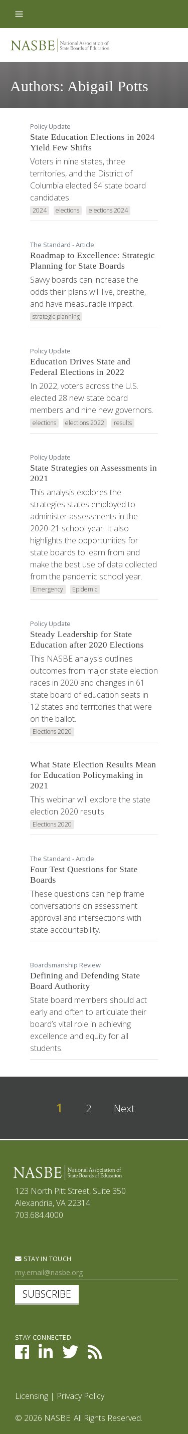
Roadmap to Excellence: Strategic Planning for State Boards (92, 260)
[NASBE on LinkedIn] (46, 1354)
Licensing (31, 1395)
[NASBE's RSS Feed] (95, 1354)
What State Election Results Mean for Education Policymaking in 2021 (93, 774)
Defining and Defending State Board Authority (85, 980)
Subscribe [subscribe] (47, 1294)
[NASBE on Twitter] (70, 1354)
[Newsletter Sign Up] (96, 1273)
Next (124, 1108)
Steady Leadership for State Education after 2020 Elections (87, 639)
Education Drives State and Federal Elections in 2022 (80, 366)
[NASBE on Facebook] (22, 1354)
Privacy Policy (80, 1395)
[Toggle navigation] (19, 14)
